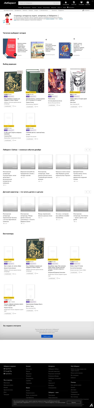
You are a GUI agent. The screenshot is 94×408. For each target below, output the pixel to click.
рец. (20, 71)
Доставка (73, 390)
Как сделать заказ (76, 385)
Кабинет (73, 377)
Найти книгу (47, 336)
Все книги (29, 369)
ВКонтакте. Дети (8, 385)
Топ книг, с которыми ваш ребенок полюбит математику (62, 215)
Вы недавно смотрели (12, 326)
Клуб (64, 7)
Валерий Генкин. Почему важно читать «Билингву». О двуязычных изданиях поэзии (80, 175)
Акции (28, 390)
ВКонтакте (7, 383)
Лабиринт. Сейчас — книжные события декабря (22, 150)
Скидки (36, 10)
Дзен (5, 392)
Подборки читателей (54, 378)
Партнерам (51, 395)
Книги (20, 7)
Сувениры (29, 383)
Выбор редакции (9, 64)
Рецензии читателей (54, 373)
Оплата (73, 387)
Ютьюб (6, 387)
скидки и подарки (50, 18)
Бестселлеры (8, 234)
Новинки (31, 10)
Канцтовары (46, 7)
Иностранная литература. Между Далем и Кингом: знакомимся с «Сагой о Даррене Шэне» (28, 217)
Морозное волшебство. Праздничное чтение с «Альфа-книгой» (28, 173)
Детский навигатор (54, 371)
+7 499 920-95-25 (43, 10)
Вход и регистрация (77, 373)
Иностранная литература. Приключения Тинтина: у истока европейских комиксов (10, 217)
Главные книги (30, 393)
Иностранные (26, 7)
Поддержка (61, 10)
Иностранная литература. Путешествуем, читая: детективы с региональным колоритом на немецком (9, 177)
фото (20, 72)
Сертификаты (18, 10)
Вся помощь (74, 397)
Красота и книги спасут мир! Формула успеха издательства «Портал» (63, 173)
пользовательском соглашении (37, 402)
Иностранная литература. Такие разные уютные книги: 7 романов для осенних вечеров (45, 175)
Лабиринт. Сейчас (53, 369)
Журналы (28, 373)
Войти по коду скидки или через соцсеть (78, 369)
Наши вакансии (53, 397)
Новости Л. (51, 383)
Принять (73, 402)
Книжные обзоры (53, 376)
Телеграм (6, 394)
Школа (39, 7)
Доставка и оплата (8, 10)
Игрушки (53, 7)
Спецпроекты (52, 388)
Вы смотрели (74, 375)
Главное (34, 7)
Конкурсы (51, 385)
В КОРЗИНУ (8, 106)
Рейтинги (25, 10)
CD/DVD (28, 381)
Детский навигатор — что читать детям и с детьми (23, 192)
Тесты (50, 381)
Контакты (54, 10)
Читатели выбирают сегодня (14, 33)
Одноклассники (8, 390)
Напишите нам (75, 394)
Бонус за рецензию (31, 395)
